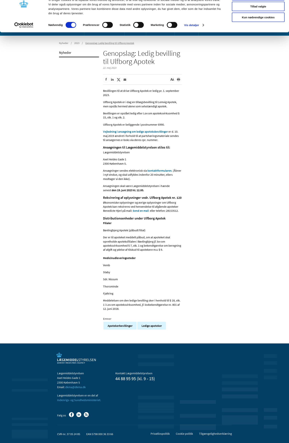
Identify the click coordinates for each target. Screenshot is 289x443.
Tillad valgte (258, 20)
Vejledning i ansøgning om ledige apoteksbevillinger (135, 131)
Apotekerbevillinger (120, 326)
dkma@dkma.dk (75, 387)
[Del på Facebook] (106, 80)
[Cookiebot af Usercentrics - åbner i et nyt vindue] (24, 39)
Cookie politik (184, 433)
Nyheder (65, 52)
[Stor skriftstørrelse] (172, 80)
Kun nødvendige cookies (258, 30)
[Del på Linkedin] (112, 80)
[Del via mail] (125, 80)
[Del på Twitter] (118, 80)
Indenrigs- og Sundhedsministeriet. (79, 400)
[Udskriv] (178, 80)
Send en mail (141, 210)
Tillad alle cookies (258, 9)
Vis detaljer (191, 38)
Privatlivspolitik (160, 433)
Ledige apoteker (152, 326)
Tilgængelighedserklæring (215, 433)
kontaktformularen (159, 170)
